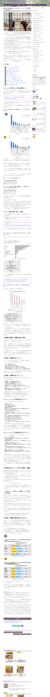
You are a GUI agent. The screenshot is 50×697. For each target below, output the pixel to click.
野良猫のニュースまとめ (37, 38)
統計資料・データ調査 (37, 33)
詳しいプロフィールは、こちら (13, 676)
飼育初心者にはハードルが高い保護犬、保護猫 (14, 80)
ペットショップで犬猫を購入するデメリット (14, 78)
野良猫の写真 (35, 40)
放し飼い (34, 62)
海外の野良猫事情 (36, 27)
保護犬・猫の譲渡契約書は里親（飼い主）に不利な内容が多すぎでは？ (39, 125)
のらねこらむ (4, 1)
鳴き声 (34, 71)
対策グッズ (34, 48)
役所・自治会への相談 (37, 60)
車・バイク (35, 64)
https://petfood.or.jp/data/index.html (11, 98)
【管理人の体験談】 (36, 13)
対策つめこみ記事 (35, 46)
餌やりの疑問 (35, 44)
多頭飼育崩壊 (35, 24)
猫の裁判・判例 (36, 31)
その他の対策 (35, 53)
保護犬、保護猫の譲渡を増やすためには (13, 84)
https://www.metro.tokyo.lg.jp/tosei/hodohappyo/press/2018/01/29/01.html (17, 225)
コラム (33, 11)
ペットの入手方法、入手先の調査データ (13, 67)
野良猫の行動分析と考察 (37, 42)
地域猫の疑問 (35, 22)
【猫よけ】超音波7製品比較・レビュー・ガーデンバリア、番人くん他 (39, 104)
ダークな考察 (35, 15)
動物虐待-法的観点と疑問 (37, 20)
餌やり (34, 67)
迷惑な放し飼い (36, 35)
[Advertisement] (11, 642)
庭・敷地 (34, 58)
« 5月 (33, 87)
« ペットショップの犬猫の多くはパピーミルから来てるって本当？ (13, 632)
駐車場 (34, 69)
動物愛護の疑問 (36, 18)
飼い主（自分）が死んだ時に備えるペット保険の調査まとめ (39, 119)
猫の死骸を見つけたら (37, 29)
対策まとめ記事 (14, 5)
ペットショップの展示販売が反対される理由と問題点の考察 (39, 109)
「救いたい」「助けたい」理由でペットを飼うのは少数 (16, 82)
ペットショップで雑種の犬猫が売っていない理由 (13, 620)
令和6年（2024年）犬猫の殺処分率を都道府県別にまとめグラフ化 (39, 114)
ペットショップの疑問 (8, 11)
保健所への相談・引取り (37, 55)
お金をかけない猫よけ (37, 51)
